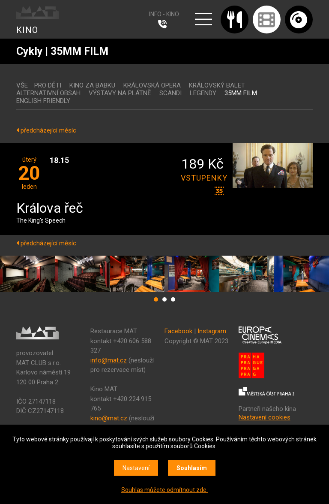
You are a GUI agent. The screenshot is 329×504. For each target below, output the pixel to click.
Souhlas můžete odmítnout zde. (164, 489)
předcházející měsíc (46, 130)
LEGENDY (203, 93)
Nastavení (136, 468)
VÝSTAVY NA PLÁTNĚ (120, 93)
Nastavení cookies (264, 417)
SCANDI (170, 93)
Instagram (211, 331)
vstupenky (202, 177)
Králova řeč (49, 208)
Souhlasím (191, 468)
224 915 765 (164, 24)
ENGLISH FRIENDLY (43, 101)
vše (22, 85)
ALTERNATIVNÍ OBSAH (48, 93)
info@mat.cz (108, 360)
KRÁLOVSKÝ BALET (217, 85)
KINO (27, 30)
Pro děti (47, 85)
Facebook (178, 331)
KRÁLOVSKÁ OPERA (152, 85)
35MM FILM (240, 93)
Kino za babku (92, 85)
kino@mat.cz (108, 418)
